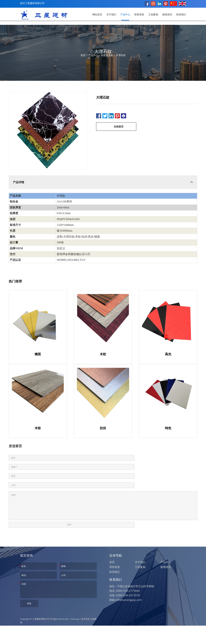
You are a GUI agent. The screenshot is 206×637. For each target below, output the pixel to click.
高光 (168, 354)
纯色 (168, 428)
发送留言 (15, 445)
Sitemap (75, 630)
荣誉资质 (139, 14)
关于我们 (111, 14)
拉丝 (103, 428)
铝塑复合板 (107, 55)
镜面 (38, 354)
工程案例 (153, 14)
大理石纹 (121, 55)
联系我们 (181, 14)
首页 (112, 573)
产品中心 (125, 14)
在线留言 (119, 126)
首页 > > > (103, 55)
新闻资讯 (167, 14)
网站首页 (97, 14)
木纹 (103, 354)
